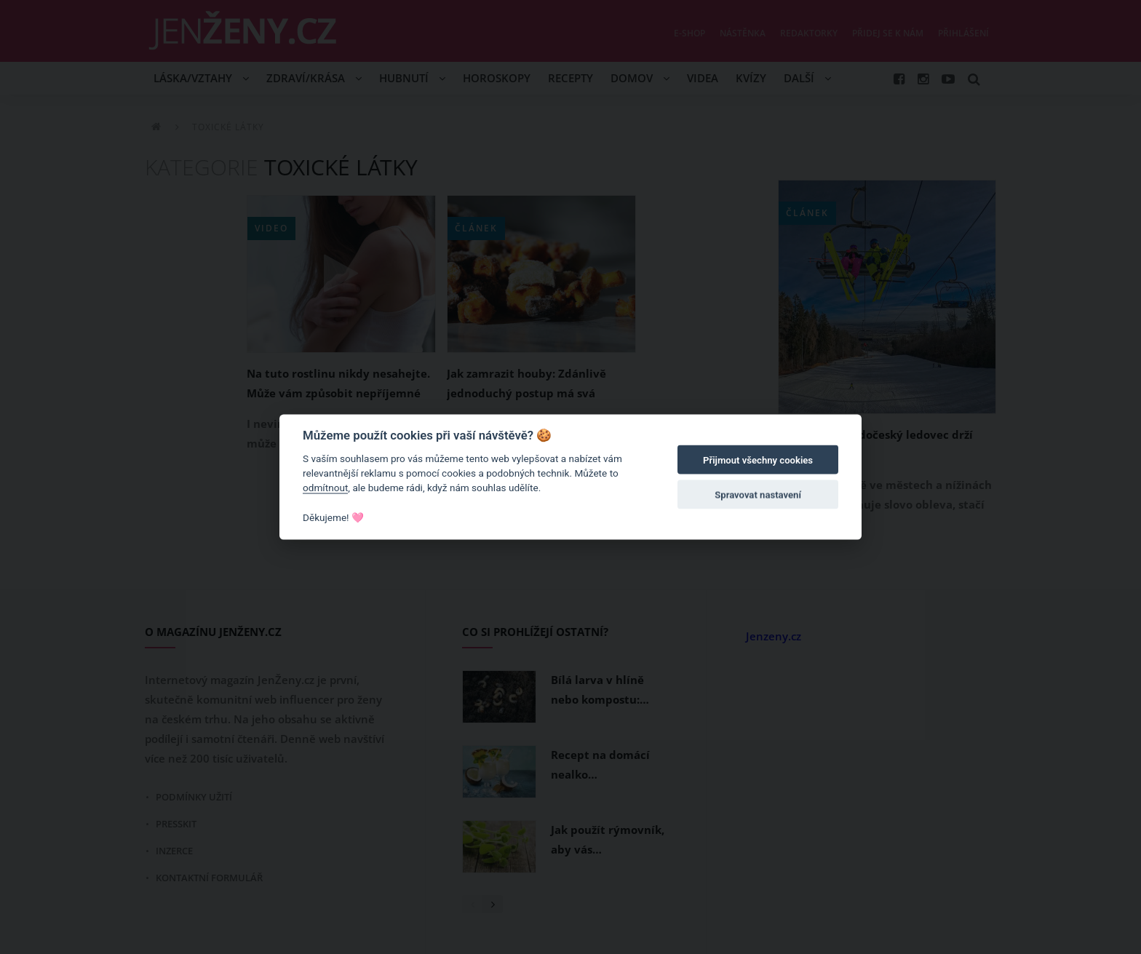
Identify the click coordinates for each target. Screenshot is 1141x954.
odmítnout (325, 487)
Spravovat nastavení (758, 495)
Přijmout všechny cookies (758, 460)
